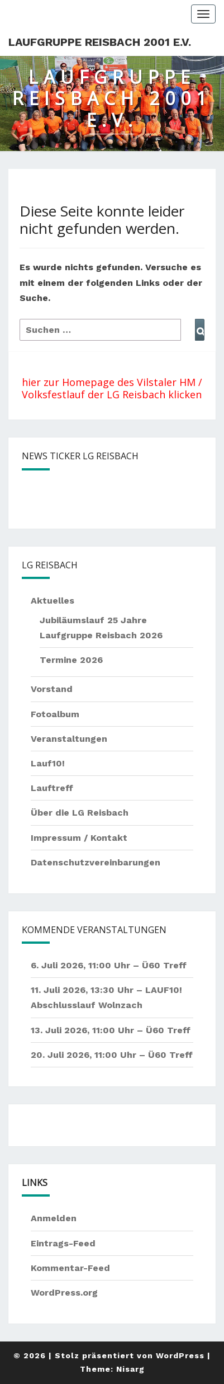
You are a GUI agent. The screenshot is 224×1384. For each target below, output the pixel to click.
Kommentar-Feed (70, 1268)
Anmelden (54, 1218)
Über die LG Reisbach (79, 812)
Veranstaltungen (69, 738)
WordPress (180, 1355)
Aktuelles (52, 600)
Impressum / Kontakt (79, 837)
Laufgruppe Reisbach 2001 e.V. (99, 42)
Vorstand (52, 689)
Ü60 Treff (164, 965)
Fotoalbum (55, 714)
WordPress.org (64, 1292)
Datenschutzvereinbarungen (95, 862)
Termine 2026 (71, 660)
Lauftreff (52, 788)
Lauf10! (48, 763)
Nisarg (130, 1368)
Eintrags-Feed (63, 1243)
